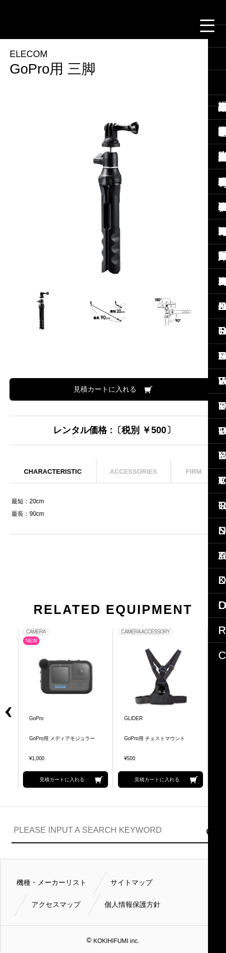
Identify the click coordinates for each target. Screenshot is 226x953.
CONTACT (99, 25)
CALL (73, 25)
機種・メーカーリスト (51, 882)
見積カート (21, 25)
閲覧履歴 (47, 25)
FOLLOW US (177, 25)
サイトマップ (131, 882)
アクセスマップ (56, 904)
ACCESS (125, 25)
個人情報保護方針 (132, 904)
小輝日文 (113, 6)
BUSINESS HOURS (151, 25)
